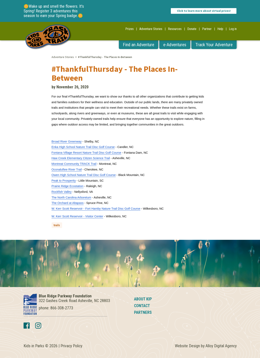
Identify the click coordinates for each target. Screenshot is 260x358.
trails (57, 225)
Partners (143, 312)
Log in (233, 29)
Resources (175, 29)
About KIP (143, 299)
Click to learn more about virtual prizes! (204, 11)
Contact (142, 305)
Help (220, 29)
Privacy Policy (71, 345)
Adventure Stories (150, 29)
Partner (207, 29)
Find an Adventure (138, 44)
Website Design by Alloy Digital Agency (206, 345)
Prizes (129, 29)
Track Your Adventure (214, 44)
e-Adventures (174, 44)
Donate (191, 29)
